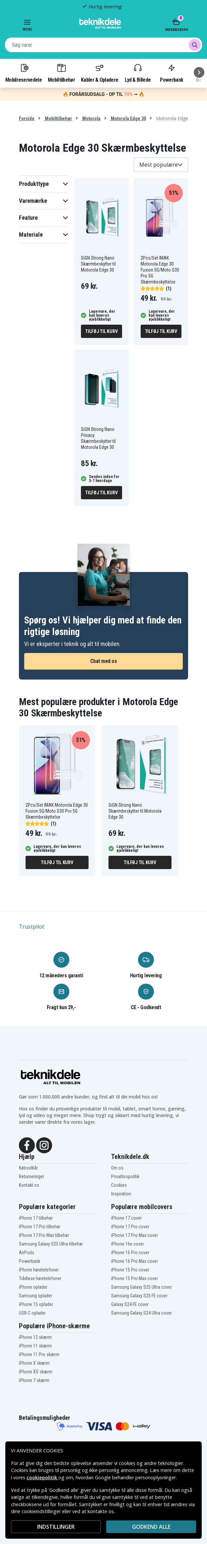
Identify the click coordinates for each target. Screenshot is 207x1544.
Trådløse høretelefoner (40, 1278)
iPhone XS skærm (35, 1371)
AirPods (26, 1252)
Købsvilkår (28, 1168)
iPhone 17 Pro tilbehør (39, 1226)
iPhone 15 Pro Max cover (134, 1278)
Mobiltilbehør (61, 73)
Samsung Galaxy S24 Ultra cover (141, 1313)
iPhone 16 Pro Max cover (134, 1261)
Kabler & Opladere (99, 73)
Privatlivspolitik (125, 1176)
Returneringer (31, 1176)
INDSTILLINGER (56, 1526)
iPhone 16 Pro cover (130, 1252)
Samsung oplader (35, 1295)
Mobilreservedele (23, 73)
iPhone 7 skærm (34, 1380)
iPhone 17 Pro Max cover (134, 1235)
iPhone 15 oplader (36, 1304)
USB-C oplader (32, 1313)
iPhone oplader (33, 1287)
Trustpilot (31, 926)
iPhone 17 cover (126, 1218)
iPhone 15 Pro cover (130, 1269)
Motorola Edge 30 (128, 118)
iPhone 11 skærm (35, 1345)
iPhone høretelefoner (39, 1269)
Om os (117, 1168)
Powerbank (171, 73)
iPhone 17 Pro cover (130, 1226)
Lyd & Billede (138, 73)
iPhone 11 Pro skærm (39, 1354)
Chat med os (103, 661)
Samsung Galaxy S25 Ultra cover (141, 1287)
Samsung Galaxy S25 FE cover (139, 1295)
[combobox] (103, 45)
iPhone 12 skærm (35, 1337)
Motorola (91, 118)
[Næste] (199, 72)
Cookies (119, 1185)
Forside (26, 118)
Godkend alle (151, 1526)
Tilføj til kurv (101, 331)
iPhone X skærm (34, 1363)
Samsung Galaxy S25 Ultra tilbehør (51, 1244)
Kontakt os (29, 1185)
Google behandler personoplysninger (135, 1477)
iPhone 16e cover (127, 1244)
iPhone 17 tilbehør (36, 1218)
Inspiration (121, 1193)
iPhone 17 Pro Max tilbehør (44, 1235)
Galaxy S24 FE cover (130, 1304)
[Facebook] (27, 1144)
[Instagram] (44, 1144)
